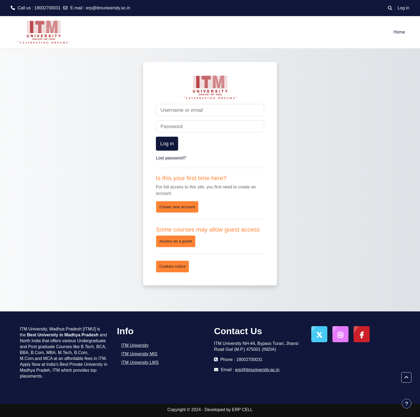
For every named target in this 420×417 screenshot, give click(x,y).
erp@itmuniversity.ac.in (108, 8)
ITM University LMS (140, 362)
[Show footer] (406, 403)
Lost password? (171, 158)
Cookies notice (172, 266)
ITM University (135, 345)
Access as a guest (175, 241)
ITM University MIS (139, 354)
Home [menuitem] (399, 32)
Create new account (177, 206)
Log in (403, 8)
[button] (390, 8)
